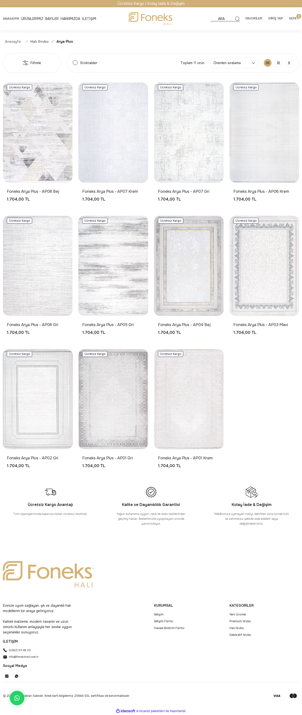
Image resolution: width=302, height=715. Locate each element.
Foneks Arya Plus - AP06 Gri (32, 324)
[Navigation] (33, 18)
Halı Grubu (236, 628)
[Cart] (293, 18)
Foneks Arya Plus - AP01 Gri (107, 458)
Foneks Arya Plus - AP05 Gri (108, 324)
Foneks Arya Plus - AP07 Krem (110, 191)
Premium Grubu (240, 621)
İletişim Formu (163, 621)
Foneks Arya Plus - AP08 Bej (33, 191)
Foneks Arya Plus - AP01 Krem (185, 458)
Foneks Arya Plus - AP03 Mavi (260, 324)
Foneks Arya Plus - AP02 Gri (32, 458)
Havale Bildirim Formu (169, 628)
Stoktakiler (88, 63)
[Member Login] (274, 18)
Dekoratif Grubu (240, 635)
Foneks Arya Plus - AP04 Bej (184, 324)
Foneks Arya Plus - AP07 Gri (183, 191)
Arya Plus (64, 41)
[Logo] (151, 18)
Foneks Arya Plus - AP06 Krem (261, 191)
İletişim (159, 614)
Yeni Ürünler (237, 614)
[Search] (222, 18)
